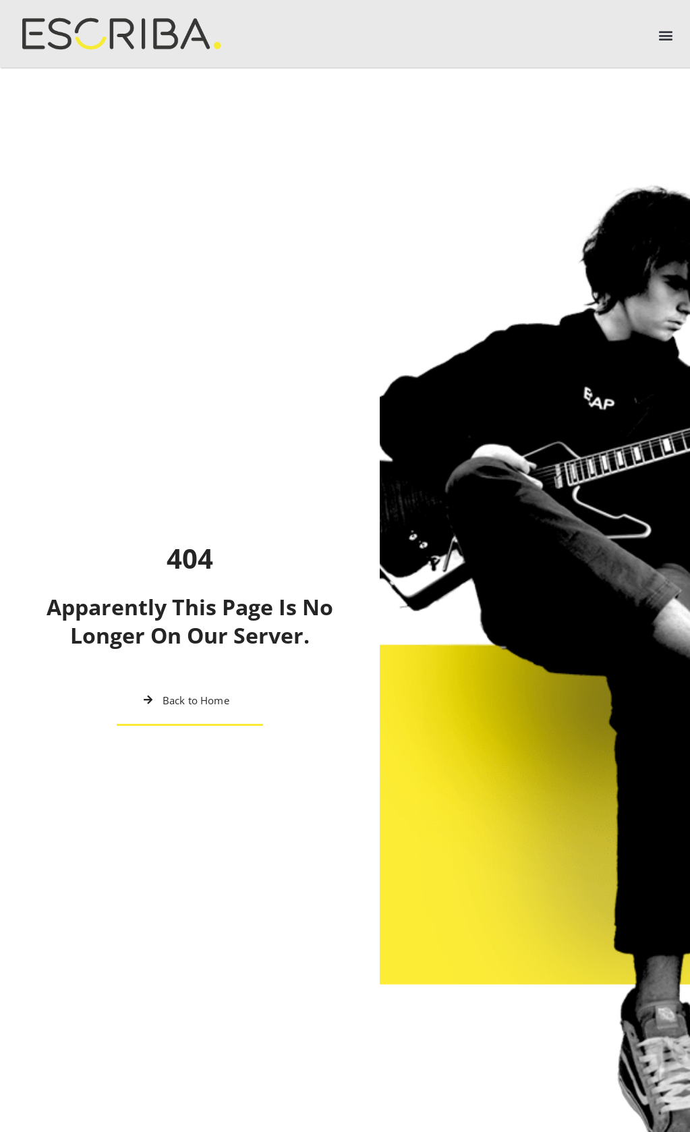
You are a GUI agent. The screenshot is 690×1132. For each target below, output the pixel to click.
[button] (665, 35)
